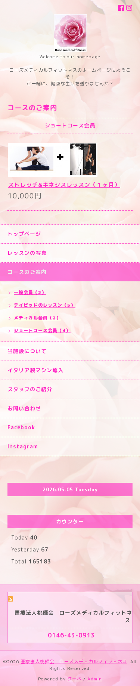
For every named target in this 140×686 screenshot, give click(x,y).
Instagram (22, 446)
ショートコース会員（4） (42, 330)
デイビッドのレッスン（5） (44, 305)
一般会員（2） (30, 292)
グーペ (74, 679)
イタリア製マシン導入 (35, 370)
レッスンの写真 (27, 252)
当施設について (27, 351)
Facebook (21, 427)
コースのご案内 (27, 271)
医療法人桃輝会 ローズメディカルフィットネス (74, 661)
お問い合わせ (24, 408)
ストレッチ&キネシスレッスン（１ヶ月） (64, 185)
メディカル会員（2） (37, 318)
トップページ (24, 233)
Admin (94, 679)
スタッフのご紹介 (29, 389)
